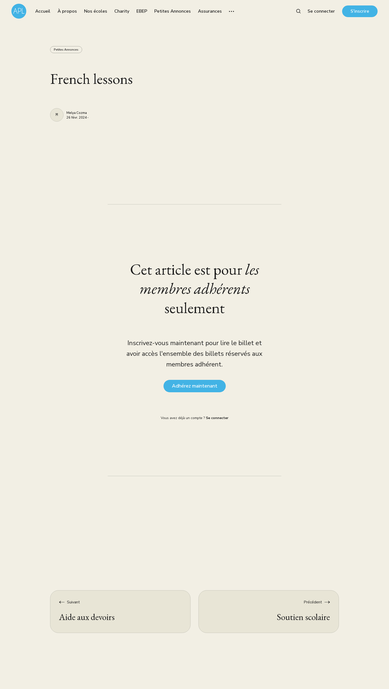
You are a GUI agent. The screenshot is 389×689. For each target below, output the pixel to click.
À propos (67, 11)
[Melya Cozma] (56, 114)
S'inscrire (360, 11)
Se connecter (321, 11)
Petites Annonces (172, 11)
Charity (121, 11)
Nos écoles (95, 11)
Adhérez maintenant (194, 386)
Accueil (42, 11)
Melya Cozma (76, 113)
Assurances (210, 11)
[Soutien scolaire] (269, 612)
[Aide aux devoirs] (120, 612)
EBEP (141, 11)
